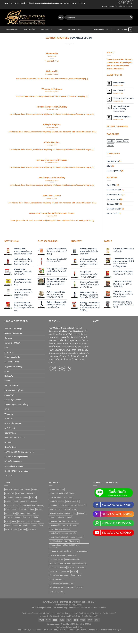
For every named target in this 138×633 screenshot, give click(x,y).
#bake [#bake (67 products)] (27, 489)
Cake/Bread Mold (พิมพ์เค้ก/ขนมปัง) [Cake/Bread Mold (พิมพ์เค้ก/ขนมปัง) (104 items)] (62, 493)
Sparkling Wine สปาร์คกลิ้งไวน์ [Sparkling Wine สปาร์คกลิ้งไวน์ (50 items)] (60, 551)
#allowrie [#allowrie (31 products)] (8, 489)
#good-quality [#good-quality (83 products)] (10, 513)
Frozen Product (11, 361)
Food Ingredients (12, 357)
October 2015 (113, 199)
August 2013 (112, 213)
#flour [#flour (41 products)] (7, 509)
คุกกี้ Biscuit (9, 428)
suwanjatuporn (81, 37)
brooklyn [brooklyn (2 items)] (111, 141)
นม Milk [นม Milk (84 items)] (74, 571)
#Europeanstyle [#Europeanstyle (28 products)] (29, 505)
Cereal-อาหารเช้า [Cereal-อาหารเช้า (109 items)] (72, 501)
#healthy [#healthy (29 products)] (21, 513)
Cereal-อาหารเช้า (12, 343)
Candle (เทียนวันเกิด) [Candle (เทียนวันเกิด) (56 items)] (56, 501)
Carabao (8, 338)
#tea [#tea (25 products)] (7, 529)
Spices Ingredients (12, 399)
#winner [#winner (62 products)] (23, 529)
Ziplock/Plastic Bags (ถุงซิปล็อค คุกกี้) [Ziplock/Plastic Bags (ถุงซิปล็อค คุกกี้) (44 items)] (72, 563)
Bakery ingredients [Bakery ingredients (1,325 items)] (56, 489)
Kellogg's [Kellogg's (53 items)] (81, 513)
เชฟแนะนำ (46, 30)
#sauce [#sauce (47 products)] (7, 525)
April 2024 (111, 185)
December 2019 (114, 189)
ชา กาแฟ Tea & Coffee (14, 437)
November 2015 (114, 194)
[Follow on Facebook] (120, 2)
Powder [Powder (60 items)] (80, 537)
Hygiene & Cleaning (13, 366)
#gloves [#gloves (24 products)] (39, 509)
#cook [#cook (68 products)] (16, 501)
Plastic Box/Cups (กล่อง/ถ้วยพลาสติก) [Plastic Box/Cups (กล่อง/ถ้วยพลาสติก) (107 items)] (62, 533)
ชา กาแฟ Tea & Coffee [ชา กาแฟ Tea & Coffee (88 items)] (76, 567)
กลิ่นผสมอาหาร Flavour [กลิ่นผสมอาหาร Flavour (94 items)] (57, 567)
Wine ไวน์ (8, 418)
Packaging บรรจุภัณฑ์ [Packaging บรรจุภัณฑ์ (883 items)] (64, 517)
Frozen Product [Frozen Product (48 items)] (70, 509)
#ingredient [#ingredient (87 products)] (27, 517)
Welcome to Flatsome (123, 98)
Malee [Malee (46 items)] (51, 517)
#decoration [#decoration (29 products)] (9, 505)
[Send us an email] (128, 2)
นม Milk (7, 442)
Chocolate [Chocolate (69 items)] (53, 505)
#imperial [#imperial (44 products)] (8, 517)
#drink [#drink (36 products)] (19, 505)
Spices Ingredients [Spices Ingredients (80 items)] (80, 551)
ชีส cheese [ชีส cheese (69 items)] (53, 571)
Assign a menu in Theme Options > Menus (117, 6)
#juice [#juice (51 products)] (7, 521)
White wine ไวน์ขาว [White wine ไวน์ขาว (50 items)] (72, 559)
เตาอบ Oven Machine (13, 466)
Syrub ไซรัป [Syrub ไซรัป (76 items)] (71, 555)
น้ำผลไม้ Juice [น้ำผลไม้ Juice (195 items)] (76, 575)
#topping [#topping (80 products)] (14, 529)
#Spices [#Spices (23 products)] (26, 525)
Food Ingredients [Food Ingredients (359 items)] (55, 509)
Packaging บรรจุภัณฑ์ (14, 390)
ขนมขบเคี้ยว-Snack (12, 423)
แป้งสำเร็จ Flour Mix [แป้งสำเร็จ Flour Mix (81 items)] (56, 591)
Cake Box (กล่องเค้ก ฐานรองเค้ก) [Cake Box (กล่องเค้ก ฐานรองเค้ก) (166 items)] (60, 497)
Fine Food (8, 352)
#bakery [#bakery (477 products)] (35, 489)
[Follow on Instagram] (124, 2)
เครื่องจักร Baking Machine (16, 456)
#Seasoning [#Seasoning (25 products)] (17, 525)
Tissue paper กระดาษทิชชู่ (16, 404)
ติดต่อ (60, 30)
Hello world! (119, 90)
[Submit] (131, 17)
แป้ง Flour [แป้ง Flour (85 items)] (79, 587)
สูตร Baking (74, 30)
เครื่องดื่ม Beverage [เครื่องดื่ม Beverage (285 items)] (56, 587)
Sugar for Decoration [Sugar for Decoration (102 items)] (57, 555)
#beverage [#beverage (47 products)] (30, 493)
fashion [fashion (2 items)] (119, 141)
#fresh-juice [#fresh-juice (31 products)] (23, 509)
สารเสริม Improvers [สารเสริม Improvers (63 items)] (56, 579)
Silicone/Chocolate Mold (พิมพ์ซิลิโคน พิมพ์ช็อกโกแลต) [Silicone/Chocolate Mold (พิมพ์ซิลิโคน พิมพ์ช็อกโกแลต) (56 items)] (64, 546)
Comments (119, 111)
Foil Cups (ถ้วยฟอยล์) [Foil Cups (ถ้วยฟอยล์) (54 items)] (78, 505)
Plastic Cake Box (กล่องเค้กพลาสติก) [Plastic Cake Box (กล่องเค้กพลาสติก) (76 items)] (62, 537)
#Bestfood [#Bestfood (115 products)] (20, 493)
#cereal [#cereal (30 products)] (33, 497)
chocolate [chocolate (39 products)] (32, 529)
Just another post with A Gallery (121, 107)
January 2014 (113, 204)
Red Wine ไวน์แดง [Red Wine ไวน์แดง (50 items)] (55, 541)
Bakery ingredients (13, 333)
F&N (6, 347)
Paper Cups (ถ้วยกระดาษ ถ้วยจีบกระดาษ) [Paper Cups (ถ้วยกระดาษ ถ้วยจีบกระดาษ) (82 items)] (63, 525)
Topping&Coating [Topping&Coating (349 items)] (56, 559)
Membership (119, 82)
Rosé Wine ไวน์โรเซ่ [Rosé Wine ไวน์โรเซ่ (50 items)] (72, 541)
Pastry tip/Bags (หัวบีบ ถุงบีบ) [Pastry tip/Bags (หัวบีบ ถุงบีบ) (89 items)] (59, 529)
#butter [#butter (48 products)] (18, 497)
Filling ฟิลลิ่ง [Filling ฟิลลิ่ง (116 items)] (64, 505)
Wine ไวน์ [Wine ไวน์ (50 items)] (52, 563)
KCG (6, 371)
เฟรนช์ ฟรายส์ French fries (16, 471)
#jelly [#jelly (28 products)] (36, 517)
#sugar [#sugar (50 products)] (34, 525)
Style (109, 166)
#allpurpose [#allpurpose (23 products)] (18, 489)
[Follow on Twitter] (60, 369)
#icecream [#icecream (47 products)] (31, 513)
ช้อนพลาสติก (10, 433)
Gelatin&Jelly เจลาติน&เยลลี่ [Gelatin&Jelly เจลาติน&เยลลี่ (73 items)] (59, 513)
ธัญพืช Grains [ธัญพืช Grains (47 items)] (64, 571)
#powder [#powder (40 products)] (37, 521)
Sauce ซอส (9, 395)
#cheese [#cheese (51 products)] (8, 501)
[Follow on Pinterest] (69, 369)
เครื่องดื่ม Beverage (13, 461)
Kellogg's (8, 376)
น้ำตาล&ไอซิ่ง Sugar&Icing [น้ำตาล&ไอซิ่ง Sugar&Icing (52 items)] (59, 575)
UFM (6, 409)
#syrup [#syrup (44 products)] (41, 525)
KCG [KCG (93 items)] (74, 513)
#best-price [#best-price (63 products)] (9, 493)
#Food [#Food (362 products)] (14, 509)
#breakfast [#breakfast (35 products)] (9, 497)
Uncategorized (114, 170)
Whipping (8, 414)
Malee (7, 380)
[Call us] (131, 2)
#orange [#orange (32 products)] (21, 521)
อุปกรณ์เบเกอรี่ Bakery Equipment (19, 452)
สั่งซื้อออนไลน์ (29, 30)
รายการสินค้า (12, 30)
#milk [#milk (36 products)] (14, 521)
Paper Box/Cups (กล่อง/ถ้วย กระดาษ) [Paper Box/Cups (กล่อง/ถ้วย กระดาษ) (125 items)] (62, 521)
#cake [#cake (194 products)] (26, 497)
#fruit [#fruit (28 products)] (32, 509)
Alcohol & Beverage (13, 328)
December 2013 (114, 209)
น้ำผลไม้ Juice (10, 447)
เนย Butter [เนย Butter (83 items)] (69, 587)
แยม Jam (8, 475)
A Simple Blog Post (121, 116)
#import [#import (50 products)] (18, 517)
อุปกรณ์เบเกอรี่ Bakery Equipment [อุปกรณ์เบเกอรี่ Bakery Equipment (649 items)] (61, 583)
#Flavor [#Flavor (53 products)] (40, 505)
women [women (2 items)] (110, 145)
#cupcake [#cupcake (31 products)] (33, 501)
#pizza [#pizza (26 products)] (29, 521)
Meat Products (11, 385)
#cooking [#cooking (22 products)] (23, 501)
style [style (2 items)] (126, 141)
